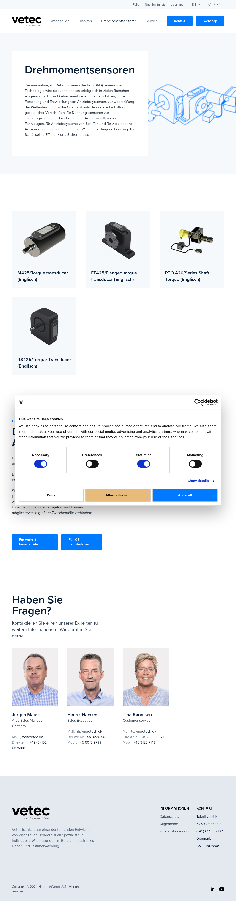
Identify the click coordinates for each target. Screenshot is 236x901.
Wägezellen (60, 21)
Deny (51, 495)
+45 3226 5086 (97, 737)
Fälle (136, 4)
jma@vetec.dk (31, 737)
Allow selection (118, 495)
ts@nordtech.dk (143, 731)
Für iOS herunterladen (79, 542)
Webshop (210, 21)
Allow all (185, 495)
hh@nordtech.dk (89, 731)
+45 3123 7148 (144, 742)
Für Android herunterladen (29, 542)
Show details (198, 481)
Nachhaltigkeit (155, 4)
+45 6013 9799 (89, 742)
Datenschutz (170, 816)
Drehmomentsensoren (119, 21)
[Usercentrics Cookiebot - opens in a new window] (198, 402)
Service (152, 21)
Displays (85, 21)
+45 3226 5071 (152, 737)
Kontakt (179, 21)
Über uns (177, 4)
